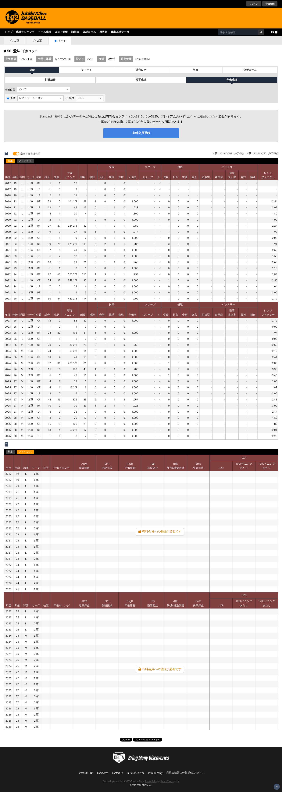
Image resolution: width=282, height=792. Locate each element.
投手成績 (141, 80)
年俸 (195, 70)
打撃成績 (50, 80)
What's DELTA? (86, 773)
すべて (62, 41)
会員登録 (269, 4)
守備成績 (232, 80)
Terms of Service (136, 773)
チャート (86, 70)
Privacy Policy (155, 773)
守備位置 (10, 90)
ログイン (253, 4)
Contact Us (117, 773)
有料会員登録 (141, 133)
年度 (71, 98)
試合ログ (141, 70)
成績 (32, 70)
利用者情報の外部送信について (184, 772)
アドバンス (25, 161)
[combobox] (238, 32)
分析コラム (89, 32)
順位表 (75, 32)
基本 (10, 161)
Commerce (102, 773)
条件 (13, 98)
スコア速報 (61, 32)
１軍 (16, 41)
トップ (8, 32)
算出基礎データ (120, 32)
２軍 (39, 41)
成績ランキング (25, 32)
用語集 (103, 32)
